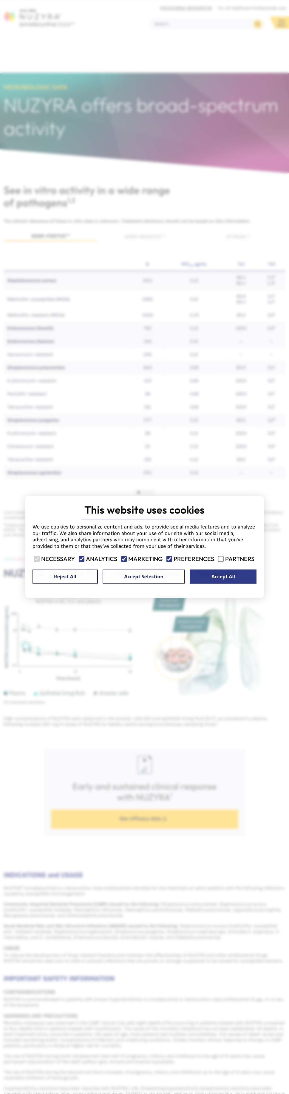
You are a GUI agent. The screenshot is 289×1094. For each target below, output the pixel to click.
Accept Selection (143, 576)
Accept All (223, 576)
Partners (236, 559)
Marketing (142, 559)
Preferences (190, 559)
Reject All (65, 576)
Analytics (98, 559)
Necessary (55, 559)
